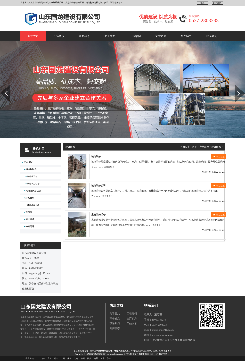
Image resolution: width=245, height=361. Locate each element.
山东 (43, 358)
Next (237, 86)
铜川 (96, 358)
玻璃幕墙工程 (33, 205)
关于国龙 (109, 36)
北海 (76, 358)
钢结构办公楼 (33, 183)
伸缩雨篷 (30, 226)
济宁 (56, 358)
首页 (194, 147)
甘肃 (103, 358)
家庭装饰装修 (98, 214)
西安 (89, 358)
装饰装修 (30, 219)
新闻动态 (84, 36)
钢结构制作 (31, 169)
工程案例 (135, 36)
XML (202, 3)
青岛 (49, 358)
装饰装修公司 (98, 185)
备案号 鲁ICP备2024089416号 (145, 354)
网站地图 (217, 3)
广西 (63, 358)
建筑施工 (30, 212)
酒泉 (109, 358)
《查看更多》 (109, 167)
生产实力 (186, 36)
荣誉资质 (160, 36)
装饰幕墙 (30, 198)
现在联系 (219, 156)
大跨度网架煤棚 (33, 190)
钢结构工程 (32, 176)
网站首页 (33, 36)
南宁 (69, 358)
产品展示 (58, 36)
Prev (2, 86)
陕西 (83, 358)
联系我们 (211, 36)
